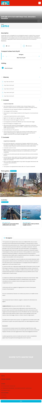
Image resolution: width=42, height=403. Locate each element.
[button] (39, 3)
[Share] (39, 21)
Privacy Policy (3, 395)
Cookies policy (4, 397)
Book (21, 401)
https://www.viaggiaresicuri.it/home (30, 331)
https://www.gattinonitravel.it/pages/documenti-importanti (18, 337)
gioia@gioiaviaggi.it (6, 390)
